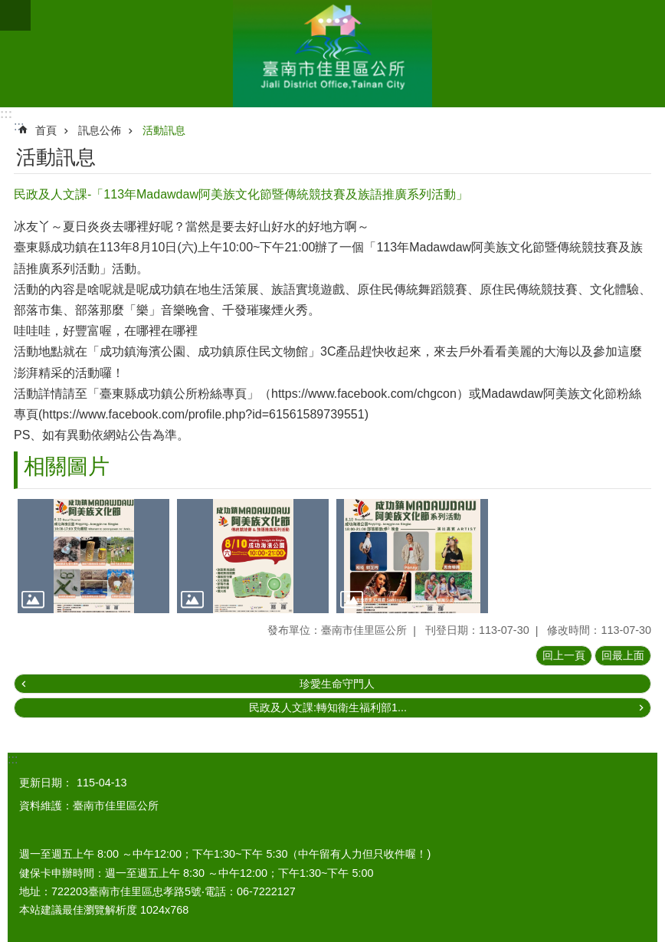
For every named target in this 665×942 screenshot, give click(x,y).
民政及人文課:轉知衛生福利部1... (328, 707)
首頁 (46, 130)
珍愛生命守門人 (337, 684)
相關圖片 (67, 466)
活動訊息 (163, 130)
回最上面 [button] (622, 655)
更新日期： (46, 782)
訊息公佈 (99, 130)
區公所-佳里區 (332, 53)
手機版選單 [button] (15, 15)
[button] (93, 556)
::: (6, 113)
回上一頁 (563, 655)
